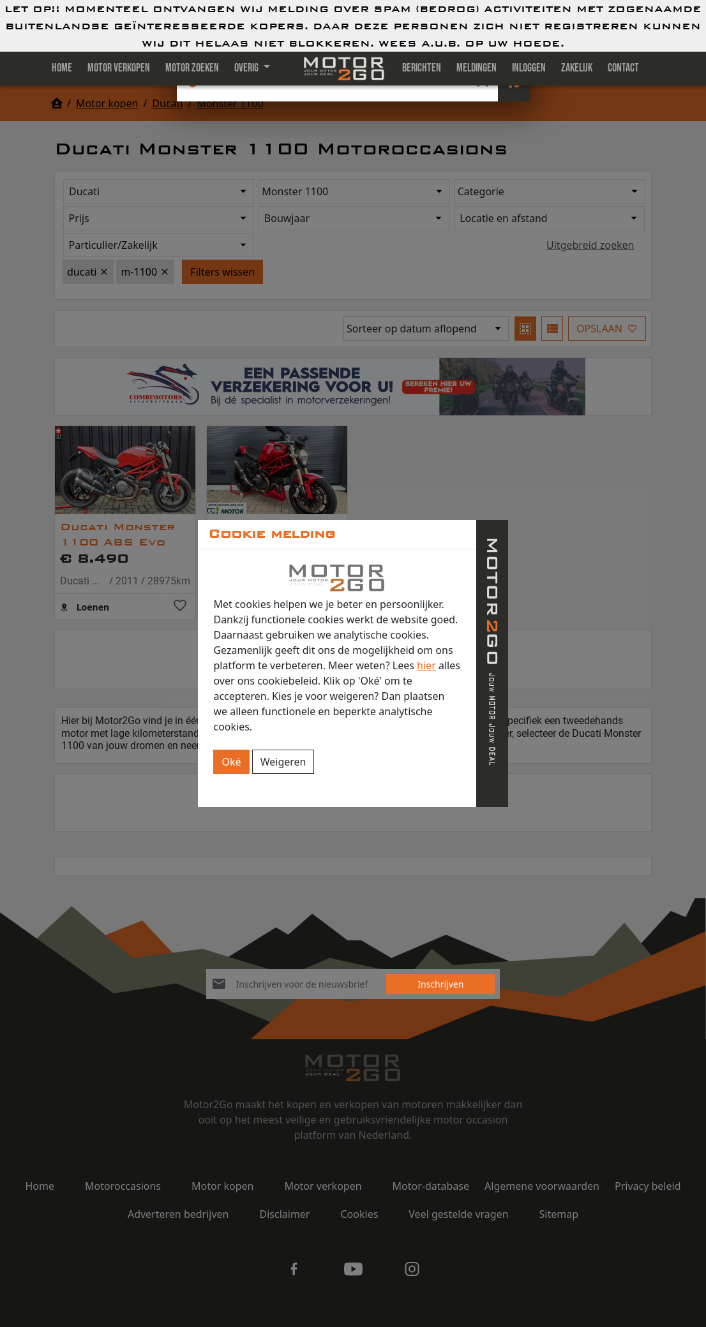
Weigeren (283, 762)
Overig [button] (247, 68)
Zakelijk (576, 68)
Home (62, 68)
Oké (231, 762)
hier (426, 665)
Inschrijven (440, 984)
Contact (623, 68)
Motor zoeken (192, 68)
